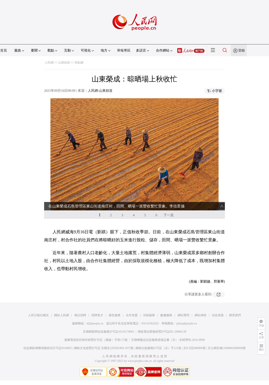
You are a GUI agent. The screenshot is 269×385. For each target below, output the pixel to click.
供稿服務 (149, 315)
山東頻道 (64, 62)
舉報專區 (124, 50)
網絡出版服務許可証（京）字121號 (158, 348)
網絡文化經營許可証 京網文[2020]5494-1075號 (104, 348)
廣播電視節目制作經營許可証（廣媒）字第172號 (96, 339)
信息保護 (218, 315)
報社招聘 (80, 315)
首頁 (3, 50)
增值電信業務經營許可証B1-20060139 (162, 331)
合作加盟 (132, 315)
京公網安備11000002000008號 (227, 348)
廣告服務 (114, 315)
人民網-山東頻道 (100, 90)
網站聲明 (183, 315)
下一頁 (169, 215)
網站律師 (200, 315)
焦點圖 (79, 62)
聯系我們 (235, 315)
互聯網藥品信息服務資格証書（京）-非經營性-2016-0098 (168, 339)
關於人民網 (61, 315)
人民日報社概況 (38, 315)
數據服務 (166, 315)
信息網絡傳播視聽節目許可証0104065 (47, 348)
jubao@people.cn (186, 323)
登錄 (241, 50)
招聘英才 (97, 315)
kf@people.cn (95, 323)
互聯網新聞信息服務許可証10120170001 (108, 331)
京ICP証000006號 (194, 348)
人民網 (49, 62)
